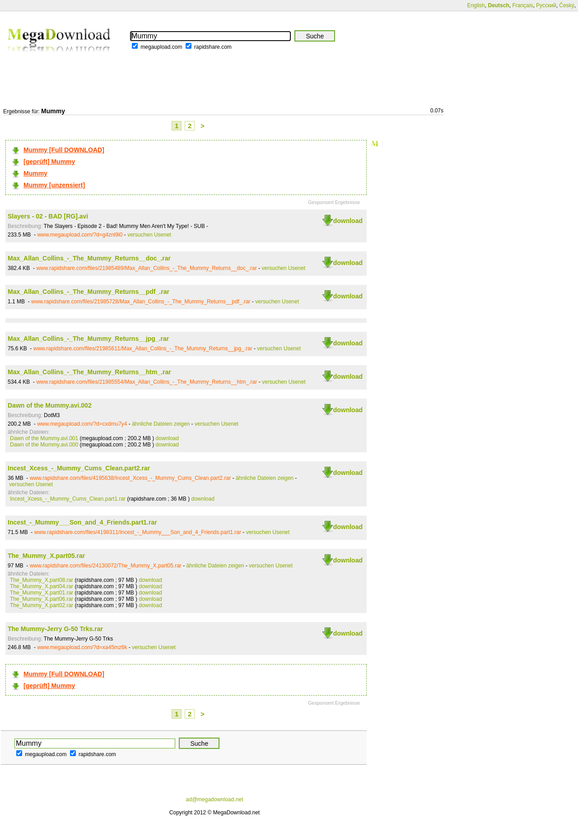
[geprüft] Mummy (49, 161)
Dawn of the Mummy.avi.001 (44, 438)
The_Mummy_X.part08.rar (41, 580)
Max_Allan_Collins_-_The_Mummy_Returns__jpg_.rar (88, 338)
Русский (546, 5)
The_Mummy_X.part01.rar (41, 593)
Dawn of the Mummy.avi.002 (50, 405)
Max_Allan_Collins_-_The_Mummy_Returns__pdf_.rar (88, 291)
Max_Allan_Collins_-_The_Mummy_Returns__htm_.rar (89, 372)
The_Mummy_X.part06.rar (41, 599)
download (348, 220)
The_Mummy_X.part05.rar (46, 555)
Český (566, 5)
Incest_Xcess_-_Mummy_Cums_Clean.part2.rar (79, 468)
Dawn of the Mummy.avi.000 (44, 444)
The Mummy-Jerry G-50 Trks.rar (55, 628)
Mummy (35, 173)
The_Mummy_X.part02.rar (41, 605)
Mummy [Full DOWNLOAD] (63, 149)
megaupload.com (161, 47)
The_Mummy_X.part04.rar (41, 586)
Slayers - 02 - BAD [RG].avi (48, 216)
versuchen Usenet (149, 235)
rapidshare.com (213, 47)
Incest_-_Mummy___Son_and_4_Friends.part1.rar (82, 522)
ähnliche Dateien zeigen (161, 424)
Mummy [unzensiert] (54, 185)
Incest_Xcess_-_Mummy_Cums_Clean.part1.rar (68, 499)
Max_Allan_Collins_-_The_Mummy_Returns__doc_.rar (89, 258)
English (476, 5)
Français (522, 5)
